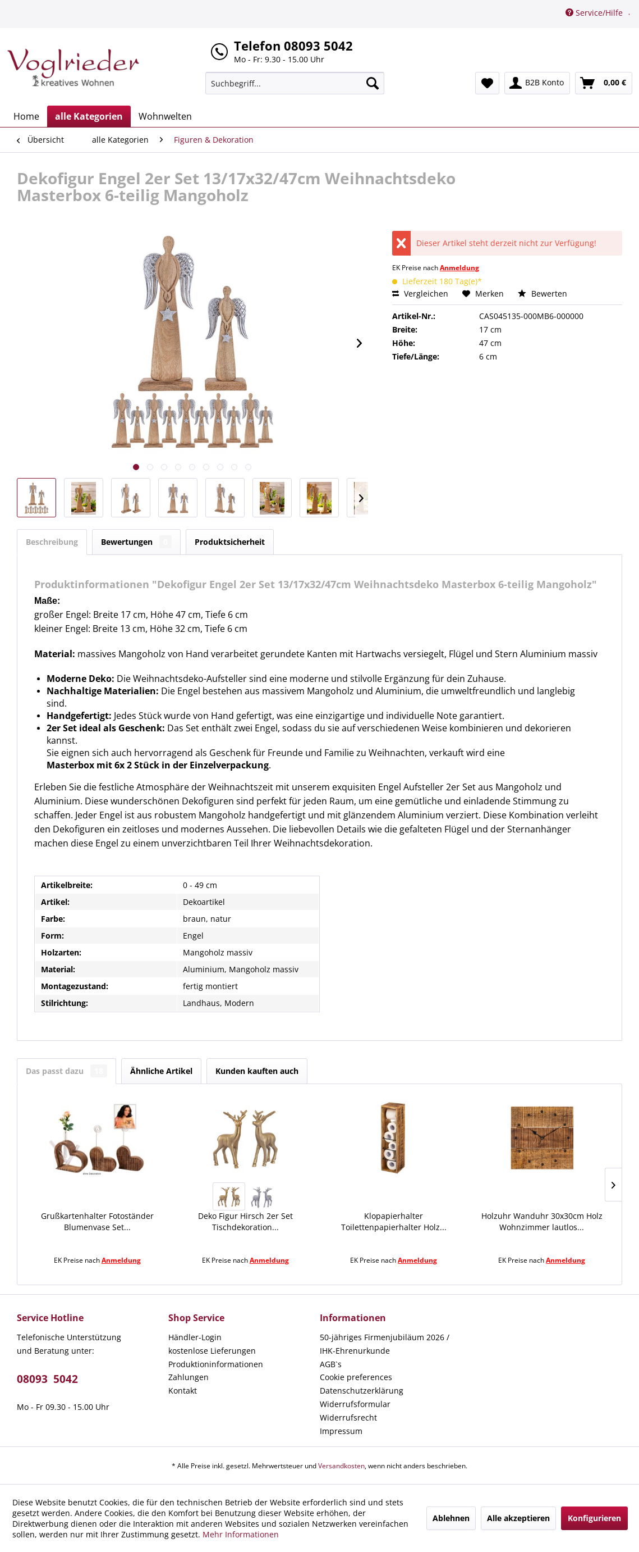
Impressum (341, 1431)
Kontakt (182, 1390)
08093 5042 (47, 1379)
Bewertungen (136, 541)
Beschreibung (52, 541)
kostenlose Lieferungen (212, 1350)
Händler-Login (195, 1337)
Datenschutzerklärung (361, 1390)
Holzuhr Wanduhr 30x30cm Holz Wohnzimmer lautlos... (542, 1221)
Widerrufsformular (355, 1404)
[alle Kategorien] (89, 116)
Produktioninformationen (215, 1364)
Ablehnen (451, 1518)
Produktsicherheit (230, 541)
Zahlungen (188, 1377)
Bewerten (542, 293)
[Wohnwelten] (165, 116)
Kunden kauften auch (256, 1071)
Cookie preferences (356, 1377)
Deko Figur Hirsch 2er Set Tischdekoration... (245, 1221)
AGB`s (331, 1364)
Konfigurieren (594, 1518)
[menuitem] (294, 83)
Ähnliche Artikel (161, 1071)
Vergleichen (420, 293)
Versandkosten (341, 1466)
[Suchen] (372, 83)
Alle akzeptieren (518, 1518)
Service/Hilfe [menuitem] (595, 12)
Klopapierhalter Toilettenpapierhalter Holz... (394, 1221)
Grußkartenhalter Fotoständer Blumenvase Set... (97, 1221)
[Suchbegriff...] (294, 83)
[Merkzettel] (487, 83)
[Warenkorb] (603, 83)
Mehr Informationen (241, 1534)
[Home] (26, 116)
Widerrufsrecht (348, 1417)
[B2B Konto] (537, 83)
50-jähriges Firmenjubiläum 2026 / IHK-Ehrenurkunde (384, 1344)
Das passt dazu (66, 1071)
